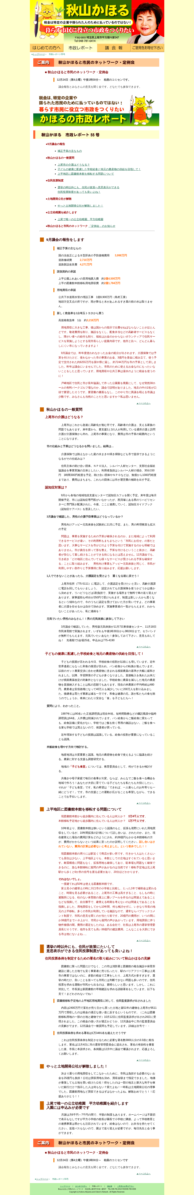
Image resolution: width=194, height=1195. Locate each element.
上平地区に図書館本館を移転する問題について (86, 173)
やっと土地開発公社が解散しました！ (80, 205)
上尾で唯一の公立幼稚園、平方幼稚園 (80, 219)
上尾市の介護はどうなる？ (74, 164)
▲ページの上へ (144, 403)
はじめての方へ (81, 1186)
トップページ (39, 54)
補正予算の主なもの (70, 151)
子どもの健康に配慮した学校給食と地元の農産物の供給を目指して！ (99, 169)
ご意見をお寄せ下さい (125, 1186)
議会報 (109, 1186)
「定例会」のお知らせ (102, 226)
